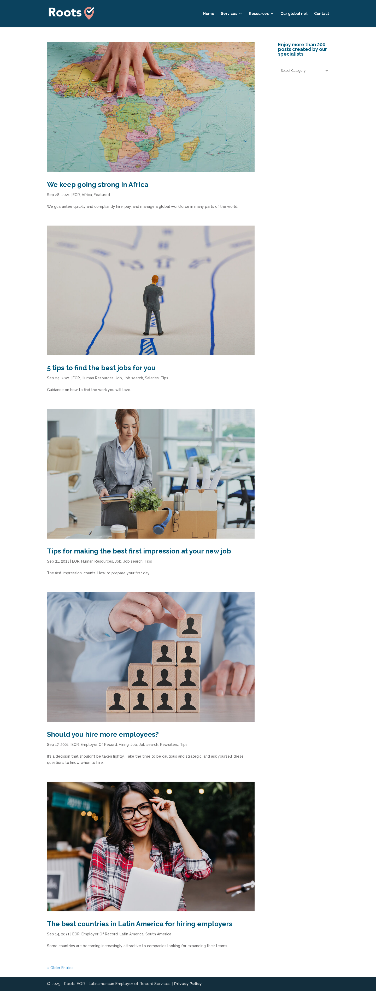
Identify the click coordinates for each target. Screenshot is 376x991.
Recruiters (169, 744)
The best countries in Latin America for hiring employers (139, 924)
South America (158, 934)
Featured (102, 195)
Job (118, 378)
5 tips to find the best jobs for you (101, 368)
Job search (133, 378)
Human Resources (98, 378)
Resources (259, 14)
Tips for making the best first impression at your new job (139, 551)
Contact (321, 14)
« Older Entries (60, 968)
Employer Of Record (99, 744)
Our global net (294, 14)
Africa (87, 195)
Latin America (132, 934)
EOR (76, 195)
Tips (164, 378)
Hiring (124, 744)
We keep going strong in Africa (97, 184)
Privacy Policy (188, 983)
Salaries (152, 378)
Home (208, 14)
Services (229, 14)
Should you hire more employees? (103, 734)
